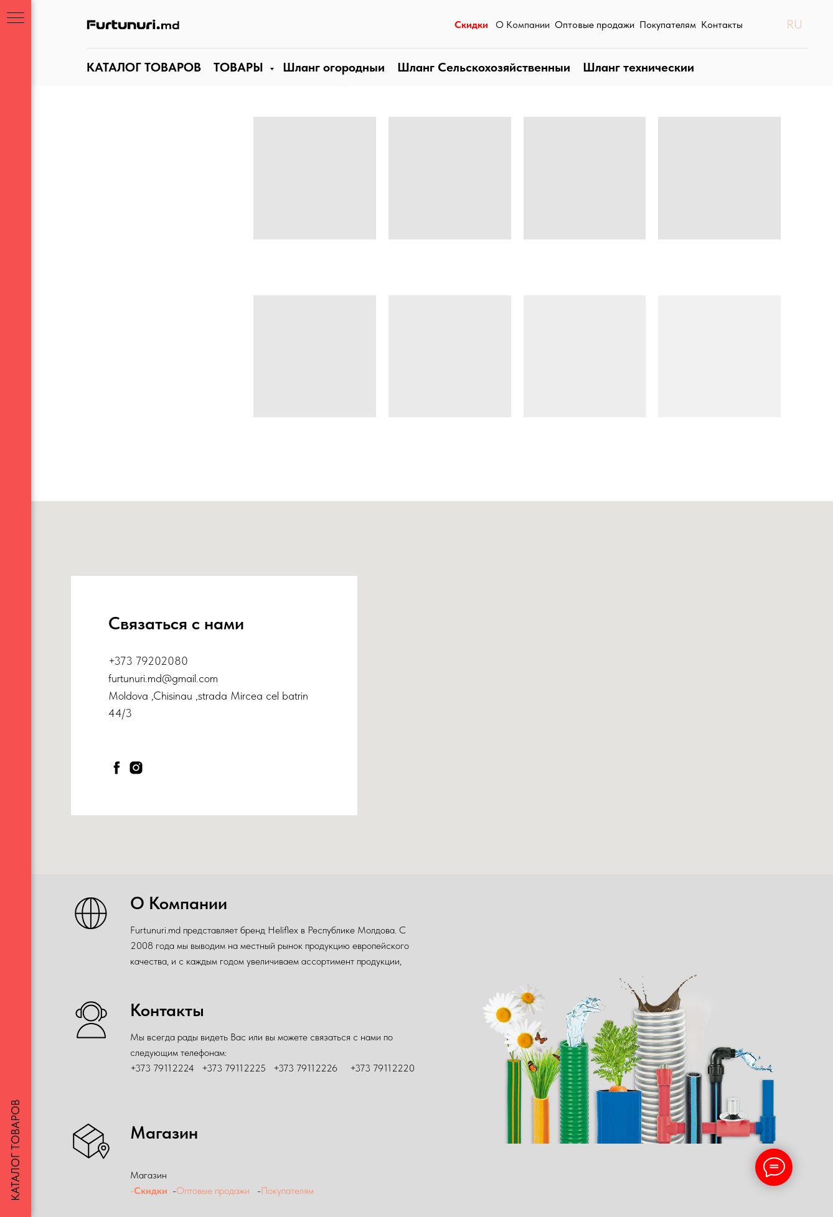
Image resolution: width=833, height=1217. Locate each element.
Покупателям (288, 1190)
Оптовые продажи (213, 1190)
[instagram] (136, 767)
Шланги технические (632, 79)
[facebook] (117, 767)
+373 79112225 (234, 1068)
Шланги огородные (331, 79)
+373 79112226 (305, 1068)
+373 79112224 (162, 1068)
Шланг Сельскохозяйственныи (480, 79)
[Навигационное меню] (15, 18)
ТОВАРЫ (236, 79)
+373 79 (128, 660)
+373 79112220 (382, 1068)
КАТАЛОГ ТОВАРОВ (142, 79)
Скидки (150, 1190)
